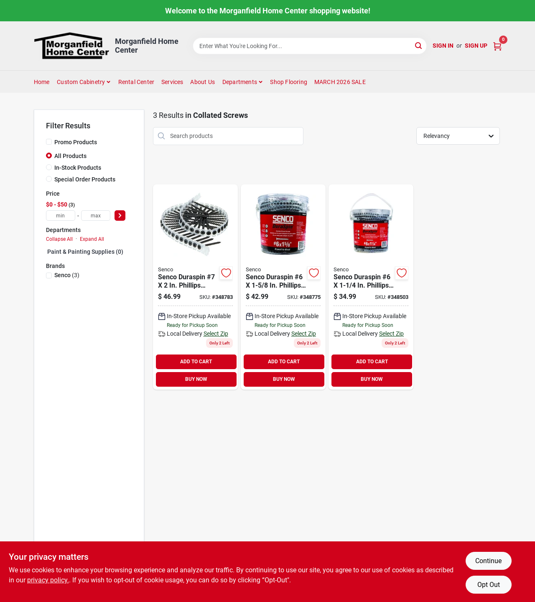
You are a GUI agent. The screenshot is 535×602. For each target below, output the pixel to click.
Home (42, 82)
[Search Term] (310, 46)
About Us (202, 82)
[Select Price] (120, 215)
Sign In (443, 45)
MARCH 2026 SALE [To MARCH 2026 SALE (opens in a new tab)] (340, 82)
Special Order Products (84, 179)
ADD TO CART (196, 362)
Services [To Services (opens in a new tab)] (172, 82)
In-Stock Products (77, 168)
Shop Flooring (288, 82)
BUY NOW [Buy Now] (196, 379)
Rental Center (136, 82)
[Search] (419, 45)
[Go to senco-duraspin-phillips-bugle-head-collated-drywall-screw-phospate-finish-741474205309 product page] (195, 287)
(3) (66, 275)
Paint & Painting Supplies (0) (85, 251)
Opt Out (488, 585)
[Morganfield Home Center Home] (71, 45)
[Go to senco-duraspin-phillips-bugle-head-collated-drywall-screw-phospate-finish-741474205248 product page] (371, 287)
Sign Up (476, 45)
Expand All (92, 239)
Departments (239, 82)
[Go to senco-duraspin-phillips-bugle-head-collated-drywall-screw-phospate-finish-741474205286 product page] (283, 287)
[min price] (60, 215)
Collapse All (59, 239)
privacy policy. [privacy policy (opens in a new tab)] (48, 580)
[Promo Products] (49, 142)
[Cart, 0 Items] (497, 45)
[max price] (95, 215)
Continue (488, 561)
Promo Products (75, 142)
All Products (70, 156)
